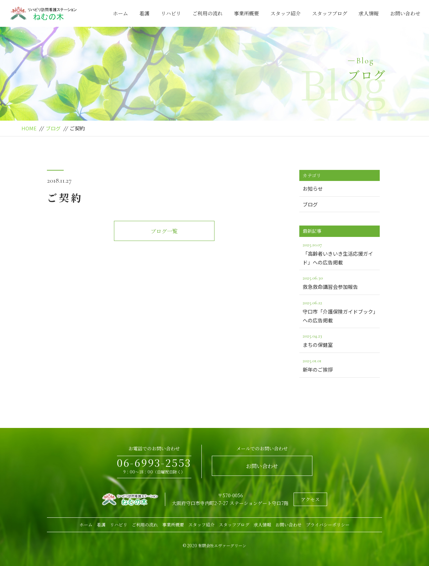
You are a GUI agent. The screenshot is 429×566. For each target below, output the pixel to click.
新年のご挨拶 (339, 364)
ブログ (53, 128)
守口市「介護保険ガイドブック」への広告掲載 (339, 311)
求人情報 (369, 13)
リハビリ (171, 13)
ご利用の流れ (207, 13)
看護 (144, 13)
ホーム (120, 13)
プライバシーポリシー (328, 524)
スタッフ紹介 (285, 13)
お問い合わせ (405, 13)
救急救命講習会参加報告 (339, 281)
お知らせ (313, 188)
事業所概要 (246, 13)
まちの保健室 (339, 339)
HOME (29, 128)
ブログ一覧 (164, 231)
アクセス (310, 499)
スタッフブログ (329, 13)
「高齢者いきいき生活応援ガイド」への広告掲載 (339, 253)
